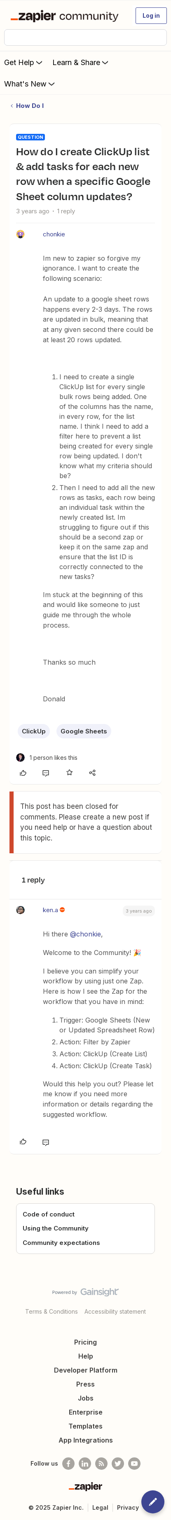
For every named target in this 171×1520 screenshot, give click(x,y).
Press (85, 1384)
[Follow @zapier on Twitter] (118, 1463)
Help (85, 1356)
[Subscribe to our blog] (101, 1463)
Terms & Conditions (51, 1311)
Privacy (128, 1507)
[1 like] (46, 757)
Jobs (86, 1398)
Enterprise (86, 1412)
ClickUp (34, 731)
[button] (151, 15)
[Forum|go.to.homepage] (66, 15)
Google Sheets (84, 731)
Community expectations (61, 1243)
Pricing (85, 1342)
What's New (30, 84)
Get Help (24, 62)
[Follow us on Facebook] (68, 1463)
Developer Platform (85, 1370)
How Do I (30, 106)
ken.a (50, 910)
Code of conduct (49, 1214)
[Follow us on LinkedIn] (85, 1463)
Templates (85, 1426)
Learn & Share (81, 62)
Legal (100, 1507)
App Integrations (86, 1440)
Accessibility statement (115, 1311)
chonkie (54, 234)
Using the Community (56, 1228)
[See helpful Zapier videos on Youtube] (134, 1463)
